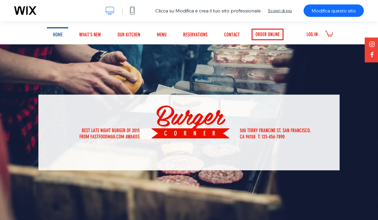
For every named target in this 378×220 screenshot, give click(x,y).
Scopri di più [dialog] (280, 10)
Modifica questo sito (334, 11)
